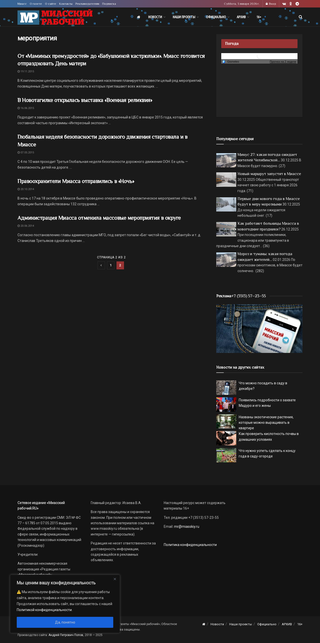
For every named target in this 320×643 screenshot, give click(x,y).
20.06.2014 (26, 225)
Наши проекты (184, 17)
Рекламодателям (87, 3)
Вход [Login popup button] (271, 3)
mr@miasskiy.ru (186, 527)
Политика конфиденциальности (190, 545)
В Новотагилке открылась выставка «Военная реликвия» (85, 100)
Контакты (65, 3)
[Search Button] (300, 16)
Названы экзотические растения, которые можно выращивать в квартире (266, 422)
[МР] (259, 328)
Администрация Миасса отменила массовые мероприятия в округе (99, 218)
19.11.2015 (26, 71)
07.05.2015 (26, 152)
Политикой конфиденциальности (44, 610)
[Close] (115, 579)
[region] (65, 604)
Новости (155, 17)
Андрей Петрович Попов (65, 635)
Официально (216, 17)
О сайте (50, 3)
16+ (258, 17)
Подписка (109, 3)
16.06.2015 (26, 108)
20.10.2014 (26, 189)
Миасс (22, 3)
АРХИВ (241, 17)
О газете (36, 3)
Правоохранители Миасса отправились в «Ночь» (76, 181)
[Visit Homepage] (55, 17)
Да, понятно (65, 622)
